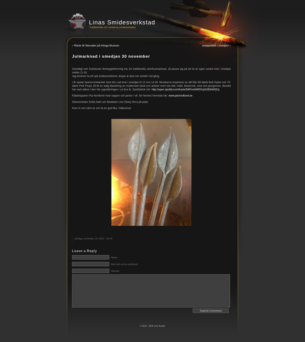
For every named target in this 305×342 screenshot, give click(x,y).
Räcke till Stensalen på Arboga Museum (96, 45)
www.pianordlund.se (181, 95)
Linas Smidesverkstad (122, 22)
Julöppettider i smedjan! (215, 45)
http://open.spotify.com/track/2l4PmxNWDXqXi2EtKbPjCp (185, 89)
